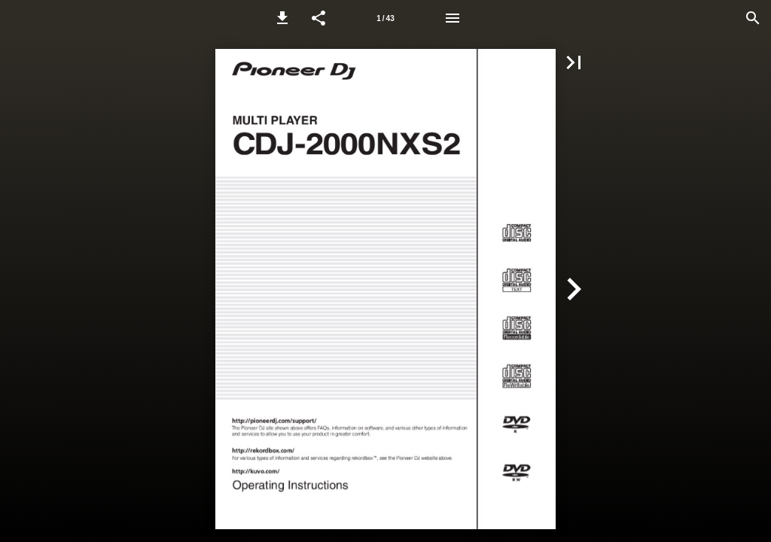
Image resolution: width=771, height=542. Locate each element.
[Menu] (452, 18)
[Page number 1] (385, 18)
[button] (282, 18)
